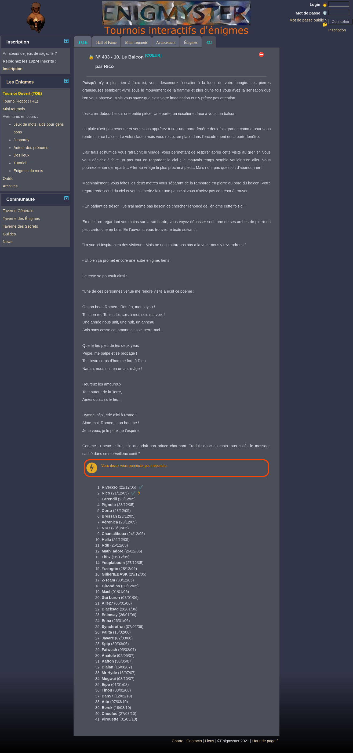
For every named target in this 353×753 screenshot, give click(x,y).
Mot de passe (311, 13)
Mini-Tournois (136, 42)
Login (318, 4)
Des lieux (21, 155)
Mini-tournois (14, 109)
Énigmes (191, 42)
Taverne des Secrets (20, 226)
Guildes (9, 234)
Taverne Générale (18, 211)
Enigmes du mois (28, 171)
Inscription (337, 30)
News (7, 241)
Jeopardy (21, 140)
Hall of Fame (106, 42)
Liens (209, 741)
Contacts (194, 741)
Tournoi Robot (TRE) (20, 101)
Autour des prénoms (30, 147)
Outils (8, 178)
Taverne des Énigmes (21, 218)
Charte (177, 741)
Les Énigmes (20, 82)
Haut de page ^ (265, 741)
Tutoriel (19, 163)
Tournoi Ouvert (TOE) (22, 93)
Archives (10, 186)
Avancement (166, 42)
